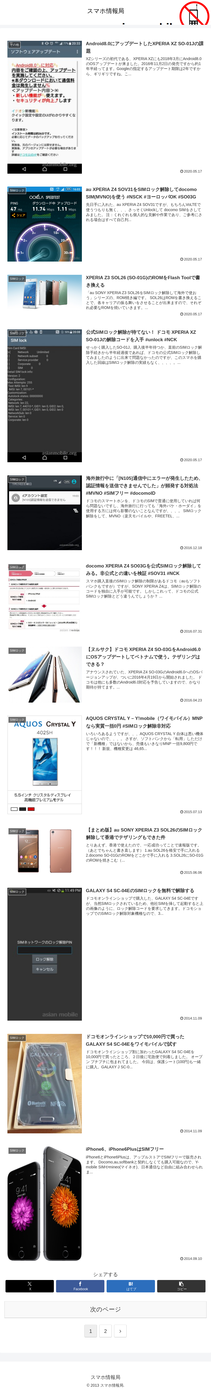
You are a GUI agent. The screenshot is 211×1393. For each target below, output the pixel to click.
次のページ (105, 1309)
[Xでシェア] (29, 1286)
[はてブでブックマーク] (131, 1286)
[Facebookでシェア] (80, 1286)
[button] (181, 1286)
